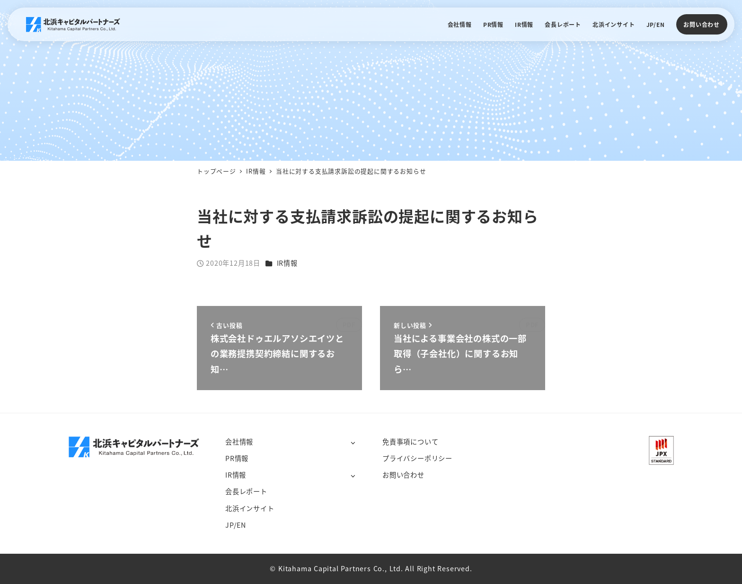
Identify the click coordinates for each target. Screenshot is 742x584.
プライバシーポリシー (417, 458)
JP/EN (235, 525)
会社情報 (239, 441)
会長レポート (246, 491)
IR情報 (287, 263)
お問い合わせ (701, 24)
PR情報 (236, 458)
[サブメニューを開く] (353, 442)
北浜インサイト (249, 508)
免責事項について (410, 441)
